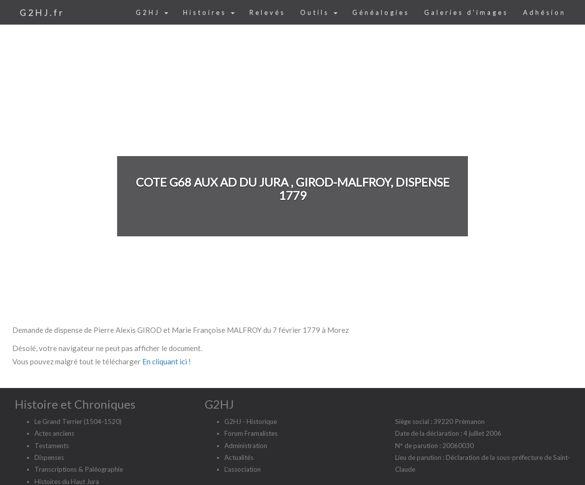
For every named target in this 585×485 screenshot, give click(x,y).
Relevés (267, 12)
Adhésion (544, 12)
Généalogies (380, 12)
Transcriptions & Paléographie (78, 469)
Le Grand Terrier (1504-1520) (78, 421)
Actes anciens (54, 433)
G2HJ (152, 12)
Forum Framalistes (250, 433)
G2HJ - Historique (250, 421)
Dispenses (49, 457)
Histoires (209, 12)
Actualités (238, 457)
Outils (319, 12)
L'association (242, 469)
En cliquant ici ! (166, 361)
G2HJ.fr (42, 12)
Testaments (51, 446)
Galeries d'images (466, 12)
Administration (245, 446)
